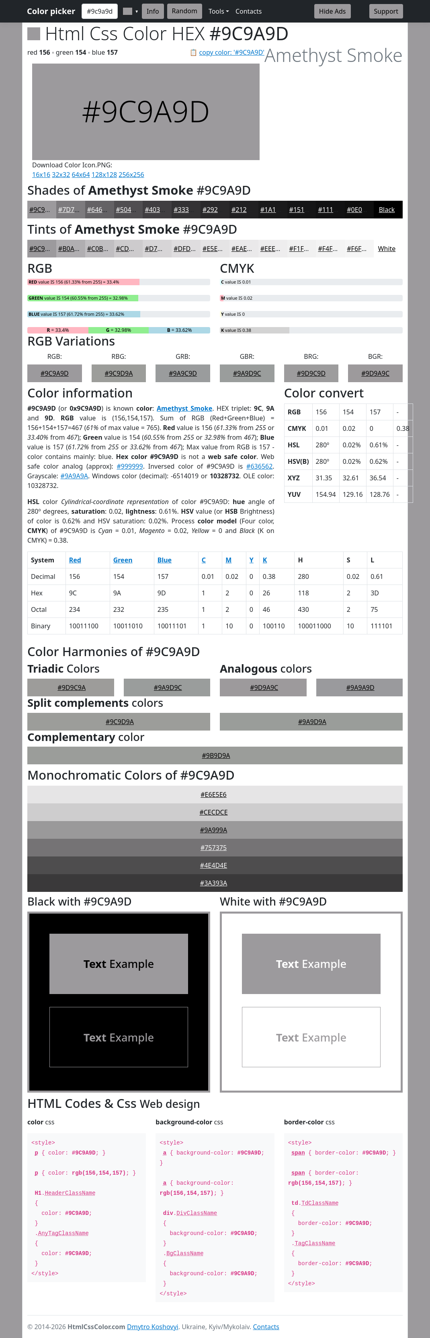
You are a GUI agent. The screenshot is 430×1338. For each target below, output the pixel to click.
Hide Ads (332, 11)
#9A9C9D (183, 373)
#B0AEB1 (72, 248)
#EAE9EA (244, 248)
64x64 (81, 174)
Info (153, 11)
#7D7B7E (72, 209)
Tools (216, 11)
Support (386, 11)
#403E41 (158, 209)
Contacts (248, 11)
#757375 (214, 847)
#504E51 (129, 209)
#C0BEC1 (101, 248)
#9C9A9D (43, 209)
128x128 (104, 174)
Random (184, 10)
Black (387, 209)
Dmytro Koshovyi (152, 1326)
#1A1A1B (274, 209)
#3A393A (213, 883)
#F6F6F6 (359, 248)
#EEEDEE (273, 248)
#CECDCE (213, 812)
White (387, 248)
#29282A (216, 209)
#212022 (244, 209)
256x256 (131, 174)
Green (123, 560)
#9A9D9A (312, 721)
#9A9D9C (247, 373)
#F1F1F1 (302, 248)
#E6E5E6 (213, 794)
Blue (165, 560)
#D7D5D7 (159, 248)
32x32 (61, 174)
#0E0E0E (360, 209)
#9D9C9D (311, 373)
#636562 (259, 466)
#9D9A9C (375, 373)
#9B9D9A (216, 755)
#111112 (331, 209)
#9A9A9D (360, 687)
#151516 (302, 209)
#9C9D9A (119, 373)
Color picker (51, 11)
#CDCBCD (131, 248)
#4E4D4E (213, 865)
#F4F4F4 (330, 248)
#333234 (187, 209)
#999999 (130, 466)
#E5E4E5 (215, 248)
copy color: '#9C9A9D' (231, 52)
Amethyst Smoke (184, 408)
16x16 (41, 174)
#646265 (100, 209)
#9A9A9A (74, 475)
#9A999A (213, 829)
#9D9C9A (71, 687)
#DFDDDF (188, 248)
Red (75, 560)
